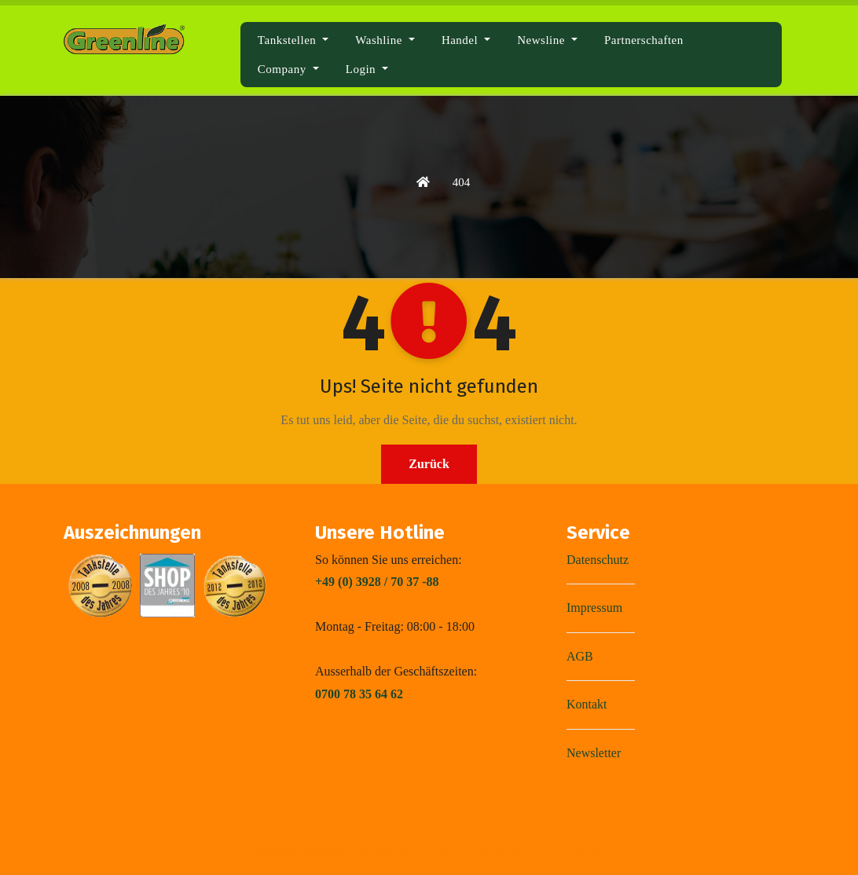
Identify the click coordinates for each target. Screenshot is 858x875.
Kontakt (586, 704)
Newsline (547, 40)
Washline (385, 40)
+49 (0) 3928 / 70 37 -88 (377, 581)
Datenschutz (597, 559)
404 (462, 182)
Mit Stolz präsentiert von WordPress (340, 853)
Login (367, 69)
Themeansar (572, 853)
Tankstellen (293, 40)
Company (288, 69)
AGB (579, 656)
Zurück (429, 463)
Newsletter (593, 753)
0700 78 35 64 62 (359, 694)
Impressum (594, 607)
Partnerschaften (644, 40)
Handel (466, 40)
